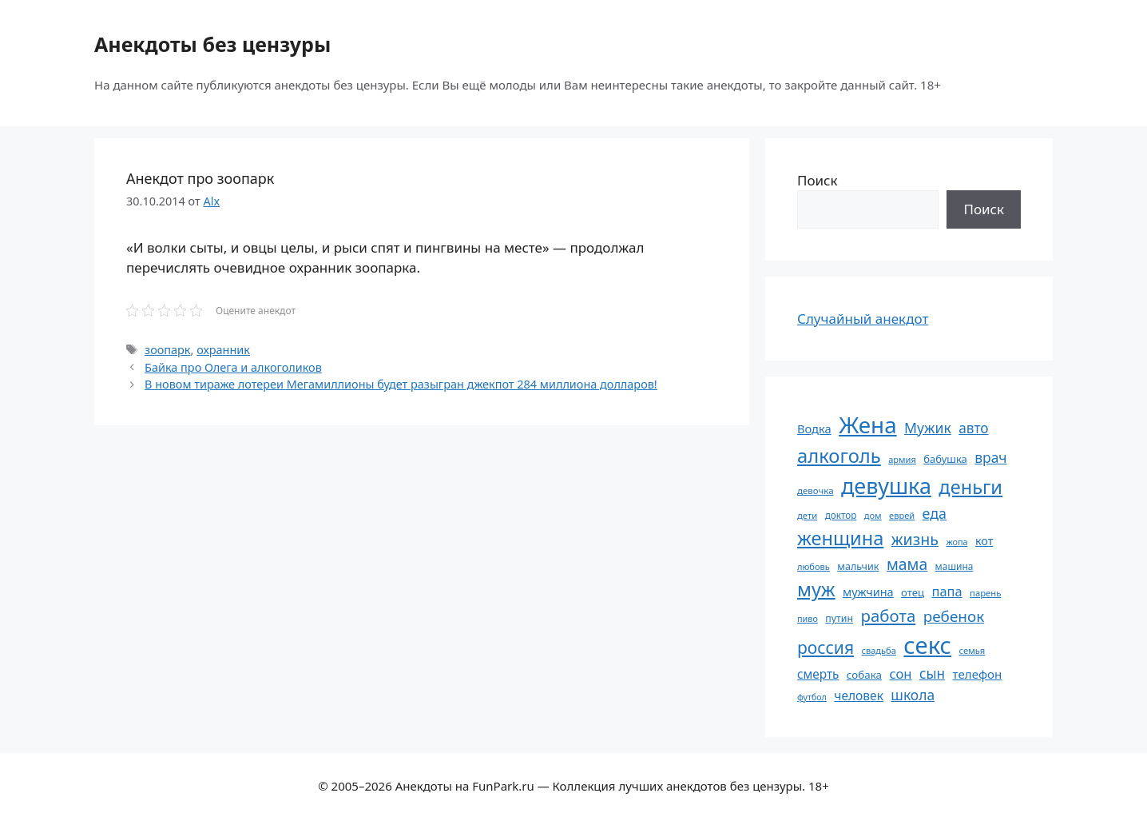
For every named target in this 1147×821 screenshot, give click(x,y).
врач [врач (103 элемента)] (990, 457)
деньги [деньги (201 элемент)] (970, 487)
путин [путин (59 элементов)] (839, 618)
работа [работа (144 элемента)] (888, 615)
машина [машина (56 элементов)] (954, 566)
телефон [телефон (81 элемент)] (977, 674)
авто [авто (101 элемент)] (973, 428)
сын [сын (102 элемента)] (932, 673)
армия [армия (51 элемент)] (902, 459)
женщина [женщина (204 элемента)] (840, 538)
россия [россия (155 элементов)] (825, 647)
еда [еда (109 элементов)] (935, 513)
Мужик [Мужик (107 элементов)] (927, 427)
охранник (223, 349)
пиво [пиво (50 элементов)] (807, 618)
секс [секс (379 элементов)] (927, 645)
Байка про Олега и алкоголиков (233, 367)
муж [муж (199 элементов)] (816, 589)
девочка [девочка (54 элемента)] (815, 490)
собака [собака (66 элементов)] (864, 675)
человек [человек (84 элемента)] (858, 695)
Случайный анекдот (862, 318)
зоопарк (167, 349)
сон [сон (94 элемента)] (900, 673)
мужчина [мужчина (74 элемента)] (868, 592)
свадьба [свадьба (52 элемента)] (878, 650)
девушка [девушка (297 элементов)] (886, 485)
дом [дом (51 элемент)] (873, 515)
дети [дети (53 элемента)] (807, 515)
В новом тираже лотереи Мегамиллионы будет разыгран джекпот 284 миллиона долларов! (401, 384)
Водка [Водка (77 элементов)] (814, 428)
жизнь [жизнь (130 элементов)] (915, 539)
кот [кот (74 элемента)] (984, 540)
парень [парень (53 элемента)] (985, 593)
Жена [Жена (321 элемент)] (868, 424)
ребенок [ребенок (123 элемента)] (954, 616)
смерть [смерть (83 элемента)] (818, 674)
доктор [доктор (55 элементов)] (841, 514)
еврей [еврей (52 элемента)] (902, 515)
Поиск (817, 180)
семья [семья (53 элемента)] (972, 650)
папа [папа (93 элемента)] (947, 591)
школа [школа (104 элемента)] (913, 694)
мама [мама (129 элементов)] (907, 564)
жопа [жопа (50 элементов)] (956, 542)
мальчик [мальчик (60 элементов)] (858, 566)
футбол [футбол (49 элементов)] (812, 697)
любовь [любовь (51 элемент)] (813, 566)
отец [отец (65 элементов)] (912, 592)
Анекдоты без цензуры (212, 44)
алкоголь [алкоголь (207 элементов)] (839, 455)
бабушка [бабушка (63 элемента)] (944, 459)
